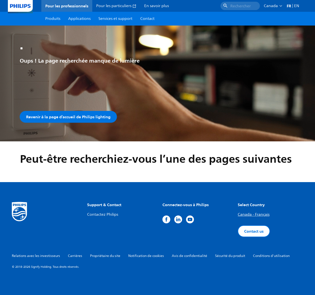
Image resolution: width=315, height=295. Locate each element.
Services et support (115, 18)
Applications (79, 18)
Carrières (75, 256)
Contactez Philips (102, 214)
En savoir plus (156, 6)
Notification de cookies (146, 256)
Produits (52, 18)
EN (296, 6)
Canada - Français (253, 214)
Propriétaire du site (105, 256)
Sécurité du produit (230, 256)
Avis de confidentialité (189, 256)
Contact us (254, 231)
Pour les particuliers (116, 6)
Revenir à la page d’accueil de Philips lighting (68, 116)
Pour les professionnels (66, 6)
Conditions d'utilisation (271, 256)
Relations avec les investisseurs (36, 256)
